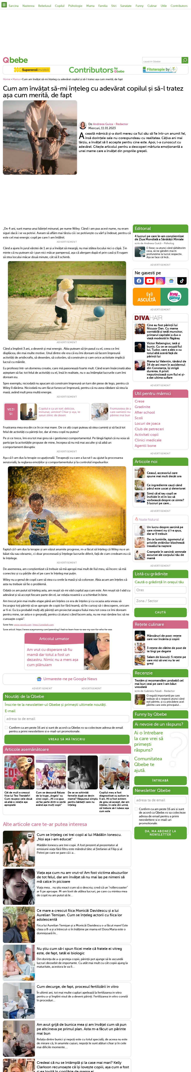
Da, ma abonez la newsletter (160, 835)
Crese (139, 401)
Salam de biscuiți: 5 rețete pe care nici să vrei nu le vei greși (166, 662)
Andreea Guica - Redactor (110, 124)
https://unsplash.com (43, 625)
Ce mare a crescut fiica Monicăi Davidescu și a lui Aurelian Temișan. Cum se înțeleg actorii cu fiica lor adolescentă (79, 916)
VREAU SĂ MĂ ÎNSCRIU (66, 740)
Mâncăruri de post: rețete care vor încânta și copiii (164, 639)
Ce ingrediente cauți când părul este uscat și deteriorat (166, 487)
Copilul (59, 6)
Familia (102, 6)
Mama (90, 6)
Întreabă (160, 782)
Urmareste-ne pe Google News (67, 679)
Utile (164, 6)
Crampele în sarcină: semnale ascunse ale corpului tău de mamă (166, 555)
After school (145, 412)
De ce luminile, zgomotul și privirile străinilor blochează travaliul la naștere (165, 543)
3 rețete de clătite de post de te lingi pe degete (166, 651)
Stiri (113, 6)
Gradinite (142, 407)
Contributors (179, 6)
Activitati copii (147, 434)
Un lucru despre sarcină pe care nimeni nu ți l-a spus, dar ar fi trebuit (165, 530)
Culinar (152, 6)
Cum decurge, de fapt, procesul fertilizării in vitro (77, 988)
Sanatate (126, 6)
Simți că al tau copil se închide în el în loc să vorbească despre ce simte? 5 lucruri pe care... (165, 498)
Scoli (139, 418)
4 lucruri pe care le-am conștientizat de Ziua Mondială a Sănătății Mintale (159, 238)
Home (6, 79)
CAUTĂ (160, 613)
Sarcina (13, 6)
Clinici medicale (148, 440)
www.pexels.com (23, 625)
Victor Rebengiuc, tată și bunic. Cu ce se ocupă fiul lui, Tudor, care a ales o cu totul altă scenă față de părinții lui (164, 350)
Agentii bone (145, 446)
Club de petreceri (149, 429)
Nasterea (28, 6)
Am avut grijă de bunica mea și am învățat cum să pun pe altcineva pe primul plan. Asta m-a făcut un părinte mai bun (81, 1030)
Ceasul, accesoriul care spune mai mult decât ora (164, 475)
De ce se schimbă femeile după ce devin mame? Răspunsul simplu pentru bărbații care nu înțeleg (83, 800)
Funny (140, 6)
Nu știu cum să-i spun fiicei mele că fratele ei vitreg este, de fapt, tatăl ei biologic (79, 952)
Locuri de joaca (147, 423)
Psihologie (75, 6)
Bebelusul (44, 6)
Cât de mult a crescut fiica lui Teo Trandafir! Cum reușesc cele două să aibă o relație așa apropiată (18, 800)
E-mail (10, 711)
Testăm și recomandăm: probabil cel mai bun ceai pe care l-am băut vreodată (159, 685)
